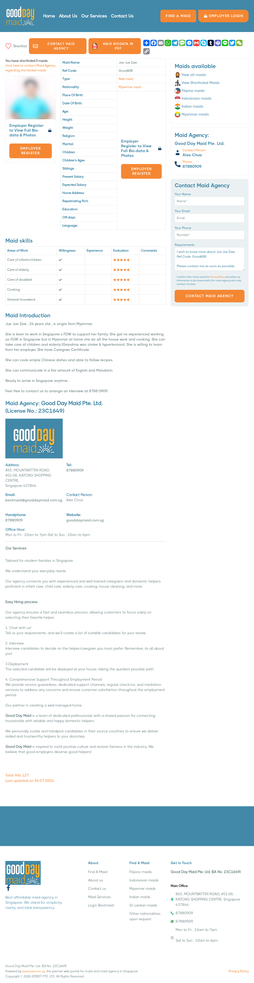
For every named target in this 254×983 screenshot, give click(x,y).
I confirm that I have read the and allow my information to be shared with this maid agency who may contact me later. (209, 280)
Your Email (182, 211)
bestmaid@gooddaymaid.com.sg (33, 497)
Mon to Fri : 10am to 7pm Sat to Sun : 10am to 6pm (194, 935)
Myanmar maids (192, 114)
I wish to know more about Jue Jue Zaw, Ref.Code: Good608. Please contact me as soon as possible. (209, 259)
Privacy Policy (217, 277)
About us (95, 880)
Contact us (97, 889)
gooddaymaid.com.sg (88, 517)
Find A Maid (97, 872)
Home (49, 16)
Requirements (185, 245)
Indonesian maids (193, 98)
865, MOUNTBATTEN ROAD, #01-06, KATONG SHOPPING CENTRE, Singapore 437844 (205, 899)
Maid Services (99, 897)
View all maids (190, 75)
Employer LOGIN (223, 16)
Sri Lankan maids (143, 905)
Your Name (183, 194)
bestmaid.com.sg (33, 971)
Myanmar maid (130, 87)
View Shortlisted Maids (197, 83)
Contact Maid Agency (54, 46)
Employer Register (30, 151)
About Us (68, 16)
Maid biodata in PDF (112, 46)
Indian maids (189, 106)
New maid (126, 79)
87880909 (88, 467)
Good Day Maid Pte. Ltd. (72, 403)
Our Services (94, 16)
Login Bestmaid (101, 905)
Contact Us (122, 16)
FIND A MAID (178, 16)
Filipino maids (190, 91)
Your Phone (183, 228)
